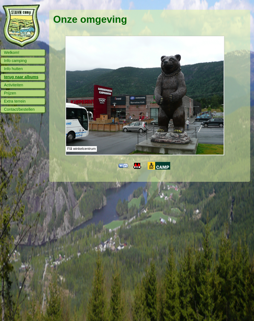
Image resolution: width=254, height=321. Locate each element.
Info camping (15, 60)
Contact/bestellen (19, 109)
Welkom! (11, 52)
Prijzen (10, 93)
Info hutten (13, 69)
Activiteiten (13, 85)
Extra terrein (15, 101)
